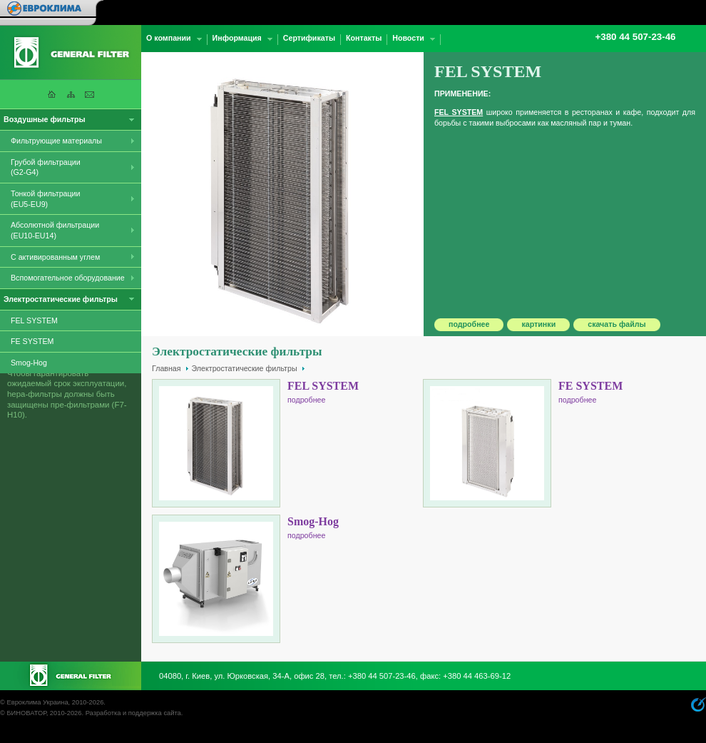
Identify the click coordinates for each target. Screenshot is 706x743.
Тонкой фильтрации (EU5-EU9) (46, 198)
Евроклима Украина (37, 702)
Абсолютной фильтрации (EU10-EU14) (55, 230)
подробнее (469, 324)
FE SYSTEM (32, 341)
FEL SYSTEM (34, 320)
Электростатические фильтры (244, 368)
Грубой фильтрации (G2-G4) (46, 167)
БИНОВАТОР (26, 713)
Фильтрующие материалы (56, 140)
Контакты (364, 38)
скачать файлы (616, 324)
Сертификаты (309, 38)
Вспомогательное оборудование (68, 277)
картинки (538, 324)
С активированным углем (55, 257)
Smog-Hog (29, 362)
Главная (166, 368)
